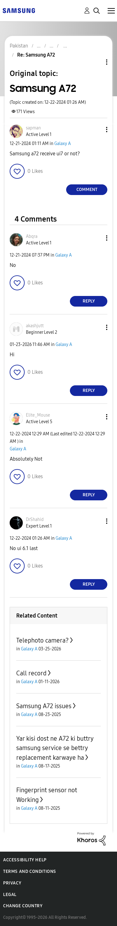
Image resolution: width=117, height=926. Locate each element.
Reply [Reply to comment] (89, 301)
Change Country (22, 905)
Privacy (12, 883)
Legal (10, 894)
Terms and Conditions (29, 871)
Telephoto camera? (42, 640)
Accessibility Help (24, 860)
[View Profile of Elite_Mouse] (38, 415)
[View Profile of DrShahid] (35, 519)
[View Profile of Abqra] (31, 236)
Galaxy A (62, 143)
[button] (96, 129)
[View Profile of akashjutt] (35, 325)
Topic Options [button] (96, 62)
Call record (31, 673)
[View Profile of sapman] (33, 128)
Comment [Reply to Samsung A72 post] (86, 189)
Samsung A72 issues (43, 706)
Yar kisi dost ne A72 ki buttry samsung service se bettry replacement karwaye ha (54, 748)
